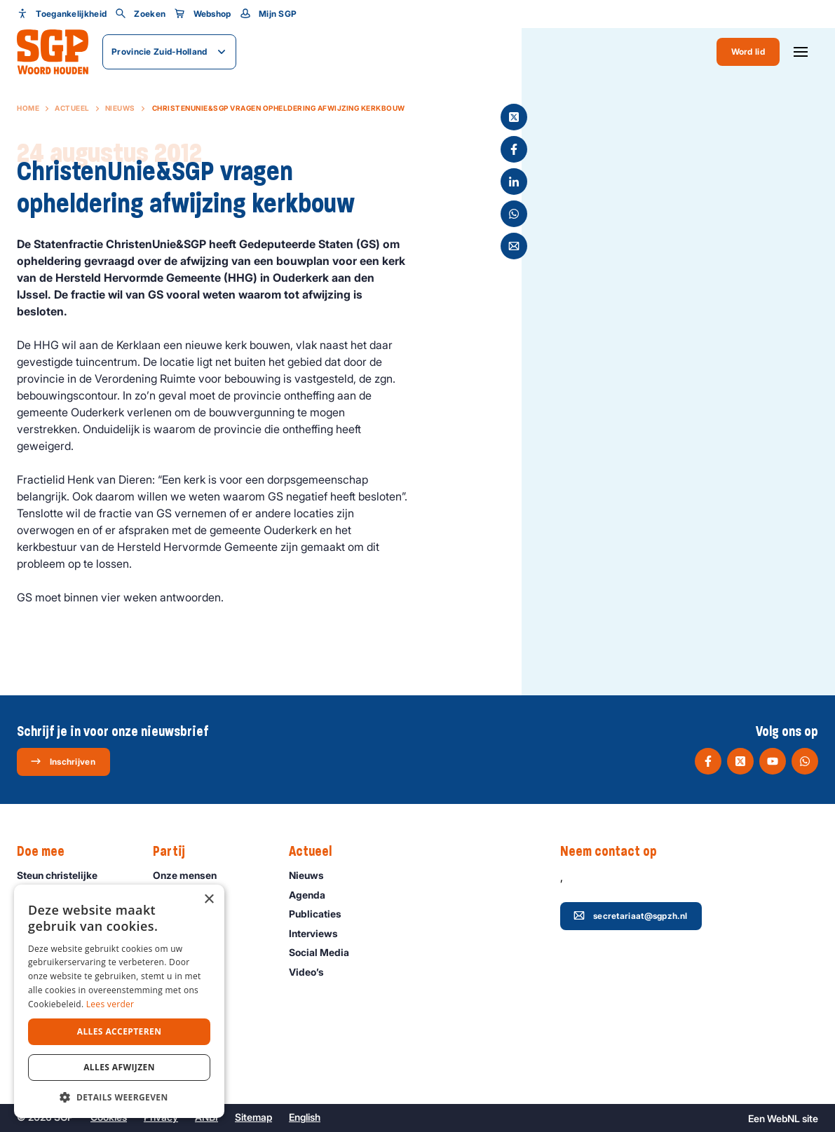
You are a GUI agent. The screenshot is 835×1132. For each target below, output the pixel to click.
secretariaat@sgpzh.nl (630, 915)
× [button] (208, 899)
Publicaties (321, 913)
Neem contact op (615, 851)
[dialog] (119, 1001)
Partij (176, 851)
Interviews (320, 933)
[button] (119, 1097)
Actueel (72, 108)
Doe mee (48, 851)
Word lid (748, 51)
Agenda (313, 894)
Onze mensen (191, 875)
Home (28, 108)
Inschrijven (62, 761)
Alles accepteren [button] (119, 1031)
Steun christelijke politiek (73, 881)
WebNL (783, 1118)
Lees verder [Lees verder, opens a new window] (110, 1004)
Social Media (325, 952)
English (304, 1117)
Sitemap (253, 1117)
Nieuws (120, 108)
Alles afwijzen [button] (119, 1067)
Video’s (313, 971)
